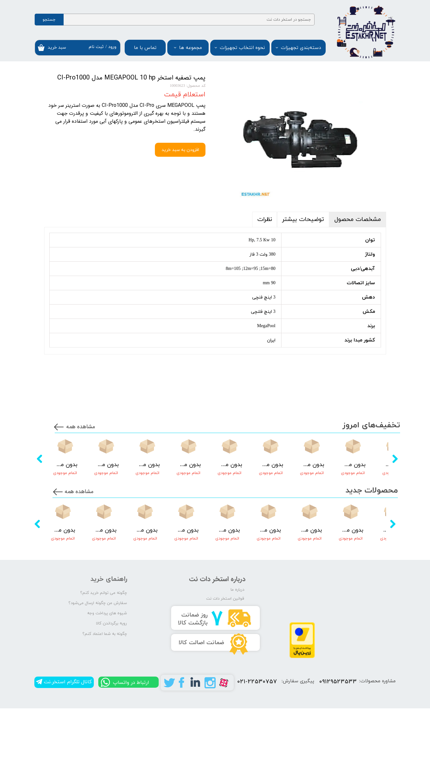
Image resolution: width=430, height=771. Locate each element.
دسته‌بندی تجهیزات (301, 48)
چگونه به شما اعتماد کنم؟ (104, 697)
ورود (112, 47)
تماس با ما (145, 48)
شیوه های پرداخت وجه (107, 677)
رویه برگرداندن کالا (111, 687)
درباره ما (237, 653)
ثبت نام (96, 47)
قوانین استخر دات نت (225, 662)
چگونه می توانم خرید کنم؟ (103, 656)
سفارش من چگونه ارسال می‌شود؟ (97, 666)
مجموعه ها (190, 48)
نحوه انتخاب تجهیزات (242, 48)
